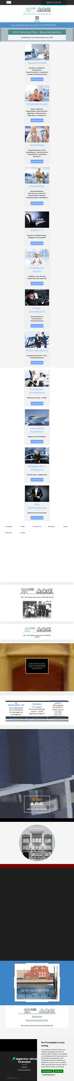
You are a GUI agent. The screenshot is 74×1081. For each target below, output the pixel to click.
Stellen (23, 526)
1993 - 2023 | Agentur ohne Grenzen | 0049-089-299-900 (37, 1025)
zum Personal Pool (37, 79)
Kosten (65, 526)
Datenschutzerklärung (37, 1020)
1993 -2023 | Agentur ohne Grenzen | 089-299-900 (37, 14)
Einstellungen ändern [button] (49, 1074)
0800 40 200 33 (53, 2)
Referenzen (8, 532)
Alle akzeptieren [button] (47, 1071)
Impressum (37, 1016)
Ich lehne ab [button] (58, 1071)
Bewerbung (51, 526)
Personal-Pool (37, 526)
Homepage (8, 526)
